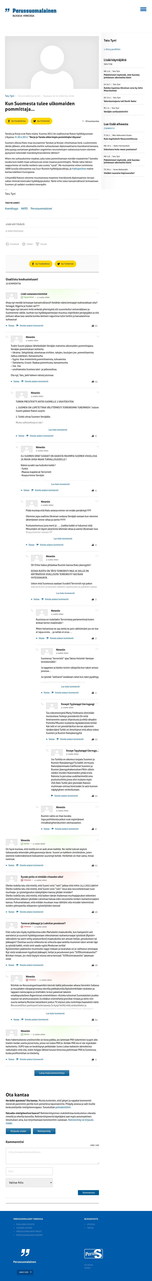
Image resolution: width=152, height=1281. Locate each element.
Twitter (87, 1268)
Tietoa (90, 1228)
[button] (143, 8)
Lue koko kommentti (58, 430)
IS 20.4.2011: (21, 137)
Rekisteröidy (44, 1131)
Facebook (88, 1265)
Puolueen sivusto (25, 1224)
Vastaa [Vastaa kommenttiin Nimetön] (15, 381)
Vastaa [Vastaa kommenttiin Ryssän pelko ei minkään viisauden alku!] (10, 912)
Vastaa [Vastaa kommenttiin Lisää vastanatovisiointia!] (10, 326)
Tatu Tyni (9, 96)
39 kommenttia (90, 121)
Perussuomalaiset (41, 208)
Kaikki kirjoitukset (15, 231)
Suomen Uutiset (24, 1228)
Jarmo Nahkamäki (120, 170)
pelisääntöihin (63, 1107)
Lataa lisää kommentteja (51, 1073)
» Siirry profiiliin (112, 49)
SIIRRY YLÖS (23, 1272)
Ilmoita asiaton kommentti (31, 326)
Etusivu (91, 1224)
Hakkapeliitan (79, 168)
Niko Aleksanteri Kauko (122, 135)
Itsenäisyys (11, 208)
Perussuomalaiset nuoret (29, 1235)
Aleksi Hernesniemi (121, 146)
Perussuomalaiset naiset (29, 1231)
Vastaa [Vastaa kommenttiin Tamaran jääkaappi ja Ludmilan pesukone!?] (10, 965)
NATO (24, 208)
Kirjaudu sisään (18, 1131)
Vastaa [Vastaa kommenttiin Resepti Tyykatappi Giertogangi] (50, 739)
